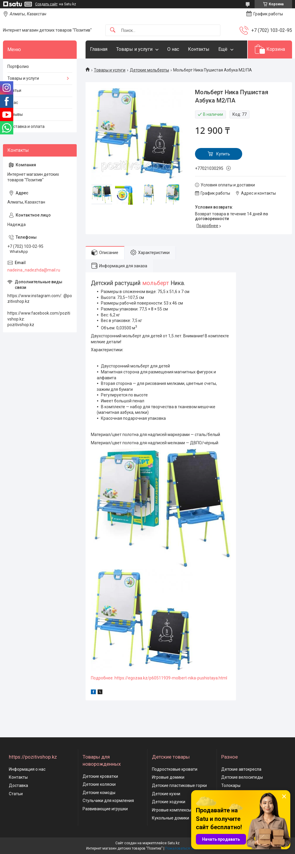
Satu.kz (174, 843)
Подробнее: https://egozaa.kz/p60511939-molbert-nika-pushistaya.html (159, 678)
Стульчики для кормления (108, 800)
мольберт (155, 283)
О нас (173, 49)
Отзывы (15, 114)
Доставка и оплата (26, 126)
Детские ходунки (168, 801)
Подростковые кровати (174, 769)
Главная (98, 49)
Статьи (14, 90)
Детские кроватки (100, 776)
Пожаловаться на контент (187, 848)
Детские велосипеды (242, 777)
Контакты (198, 49)
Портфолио (18, 66)
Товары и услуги (134, 49)
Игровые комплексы (171, 810)
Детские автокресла (241, 769)
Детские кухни (166, 793)
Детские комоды (99, 792)
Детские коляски (99, 784)
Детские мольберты (149, 70)
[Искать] (113, 30)
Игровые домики (168, 777)
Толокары (230, 785)
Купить (223, 154)
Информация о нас (27, 769)
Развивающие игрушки (105, 808)
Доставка (18, 785)
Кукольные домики (170, 818)
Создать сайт (46, 4)
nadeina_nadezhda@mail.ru (33, 270)
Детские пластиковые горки (179, 785)
